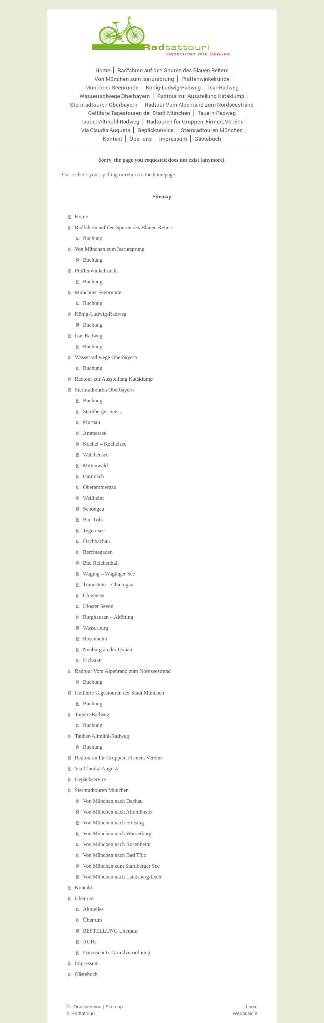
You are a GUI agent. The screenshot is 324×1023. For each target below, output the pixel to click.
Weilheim (93, 498)
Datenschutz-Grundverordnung (116, 952)
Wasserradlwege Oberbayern (106, 357)
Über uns (85, 898)
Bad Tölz (92, 520)
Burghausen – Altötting (108, 617)
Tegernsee (94, 530)
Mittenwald (95, 465)
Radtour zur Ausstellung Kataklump (114, 379)
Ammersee (94, 433)
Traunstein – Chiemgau (108, 585)
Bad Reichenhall (101, 563)
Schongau (93, 509)
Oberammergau (99, 487)
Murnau (91, 422)
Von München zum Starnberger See (121, 866)
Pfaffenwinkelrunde (96, 271)
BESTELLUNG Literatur (110, 931)
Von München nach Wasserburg (117, 833)
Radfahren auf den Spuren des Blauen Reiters (124, 227)
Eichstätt (92, 660)
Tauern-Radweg (92, 714)
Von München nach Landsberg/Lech (122, 877)
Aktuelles (93, 909)
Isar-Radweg (88, 336)
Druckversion (85, 1006)
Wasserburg (95, 628)
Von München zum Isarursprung (109, 249)
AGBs (89, 942)
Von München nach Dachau (113, 801)
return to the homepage (150, 175)
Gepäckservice (91, 779)
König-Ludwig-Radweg (100, 314)
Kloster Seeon (98, 606)
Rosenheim (95, 639)
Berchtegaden (97, 552)
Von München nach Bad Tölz (114, 855)
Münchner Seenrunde (98, 292)
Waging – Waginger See (109, 574)
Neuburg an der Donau (107, 649)
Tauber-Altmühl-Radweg (102, 736)
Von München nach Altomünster (118, 812)
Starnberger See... (102, 411)
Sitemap (114, 1006)
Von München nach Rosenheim (117, 844)
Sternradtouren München (102, 790)
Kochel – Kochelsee (104, 444)
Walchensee (96, 455)
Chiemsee (93, 595)
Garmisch (93, 476)
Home (81, 217)
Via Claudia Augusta (97, 768)
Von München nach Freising (113, 823)
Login (251, 1006)
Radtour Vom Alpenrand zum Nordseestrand (123, 671)
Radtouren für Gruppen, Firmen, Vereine (119, 758)
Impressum (87, 963)
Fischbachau (96, 541)
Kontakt (83, 888)
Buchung (92, 238)
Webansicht (245, 1013)
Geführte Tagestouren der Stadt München (119, 693)
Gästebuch (86, 974)
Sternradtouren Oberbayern (104, 390)
